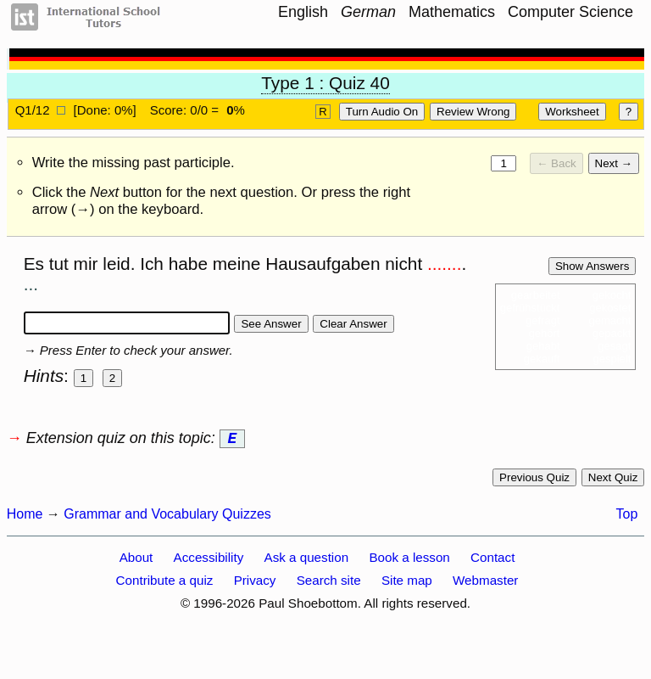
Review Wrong (473, 111)
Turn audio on (382, 111)
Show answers (592, 266)
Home (25, 517)
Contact (492, 560)
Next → (613, 163)
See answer (271, 323)
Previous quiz (534, 480)
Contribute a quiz (165, 583)
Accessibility (209, 560)
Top (627, 517)
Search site (329, 583)
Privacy (255, 583)
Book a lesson (409, 560)
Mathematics (452, 11)
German (368, 11)
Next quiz (613, 480)
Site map (406, 583)
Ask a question (306, 560)
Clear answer (353, 323)
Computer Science (570, 11)
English (303, 11)
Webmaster (485, 583)
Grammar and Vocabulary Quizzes (167, 517)
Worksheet (571, 111)
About (136, 560)
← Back (556, 163)
